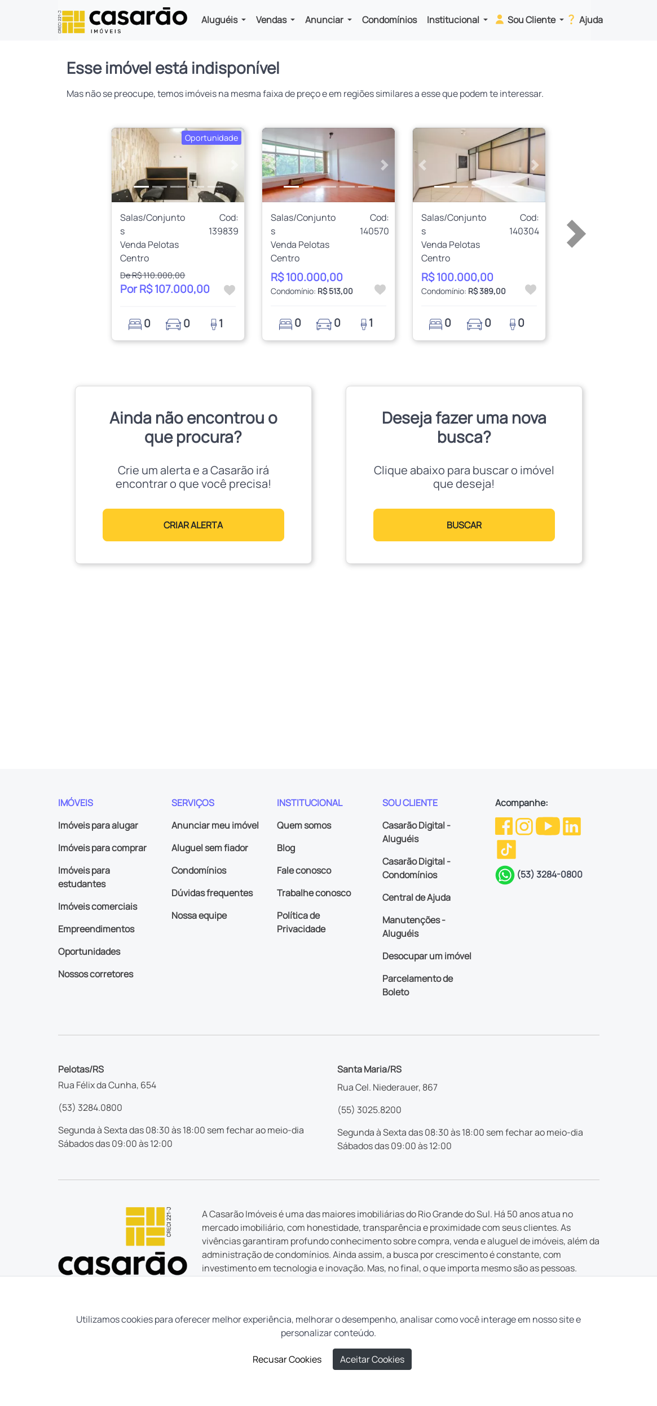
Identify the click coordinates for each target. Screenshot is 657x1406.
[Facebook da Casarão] (504, 825)
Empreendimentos (96, 929)
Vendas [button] (272, 20)
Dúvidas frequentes (212, 893)
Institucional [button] (454, 20)
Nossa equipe (199, 915)
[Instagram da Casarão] (525, 825)
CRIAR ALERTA (193, 525)
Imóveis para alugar (98, 825)
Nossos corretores (95, 974)
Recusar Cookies (287, 1359)
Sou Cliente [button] (525, 19)
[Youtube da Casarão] (549, 825)
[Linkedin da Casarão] (572, 825)
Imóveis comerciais (97, 906)
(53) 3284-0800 (550, 874)
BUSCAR (464, 525)
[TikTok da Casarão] (506, 848)
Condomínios (389, 20)
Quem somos (304, 825)
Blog (286, 848)
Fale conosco (304, 870)
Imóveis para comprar (102, 848)
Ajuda (584, 19)
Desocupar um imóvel (426, 956)
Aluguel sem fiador (209, 848)
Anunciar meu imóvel (215, 825)
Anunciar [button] (325, 20)
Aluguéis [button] (220, 20)
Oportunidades (89, 951)
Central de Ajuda (416, 897)
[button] (121, 165)
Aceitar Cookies (372, 1359)
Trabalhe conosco (314, 893)
